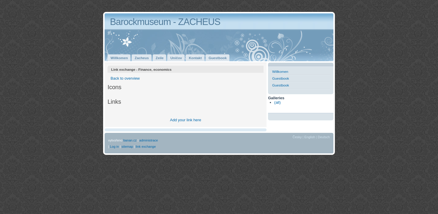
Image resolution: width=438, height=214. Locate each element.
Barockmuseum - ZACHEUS (165, 22)
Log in (114, 146)
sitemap (127, 146)
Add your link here (185, 120)
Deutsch (324, 137)
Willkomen (280, 71)
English (309, 137)
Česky (297, 137)
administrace (148, 140)
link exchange (146, 146)
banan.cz (130, 140)
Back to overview (125, 78)
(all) (277, 102)
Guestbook (280, 78)
